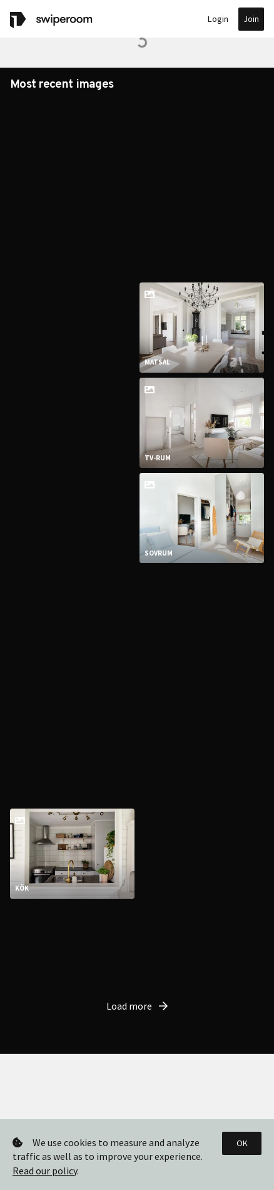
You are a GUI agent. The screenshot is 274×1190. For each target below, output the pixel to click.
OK (242, 1143)
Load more (137, 950)
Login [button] (218, 18)
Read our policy (45, 1170)
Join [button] (251, 18)
